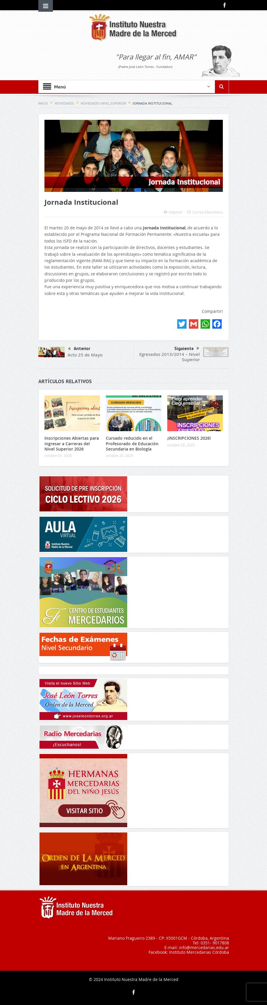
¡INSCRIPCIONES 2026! (189, 438)
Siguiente (186, 348)
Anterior (79, 349)
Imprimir (173, 212)
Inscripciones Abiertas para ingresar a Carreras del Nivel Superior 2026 (71, 443)
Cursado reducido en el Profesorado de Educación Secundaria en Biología (132, 443)
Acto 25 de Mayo (85, 355)
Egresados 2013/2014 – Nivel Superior (169, 357)
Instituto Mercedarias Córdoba (199, 952)
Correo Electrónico (205, 212)
